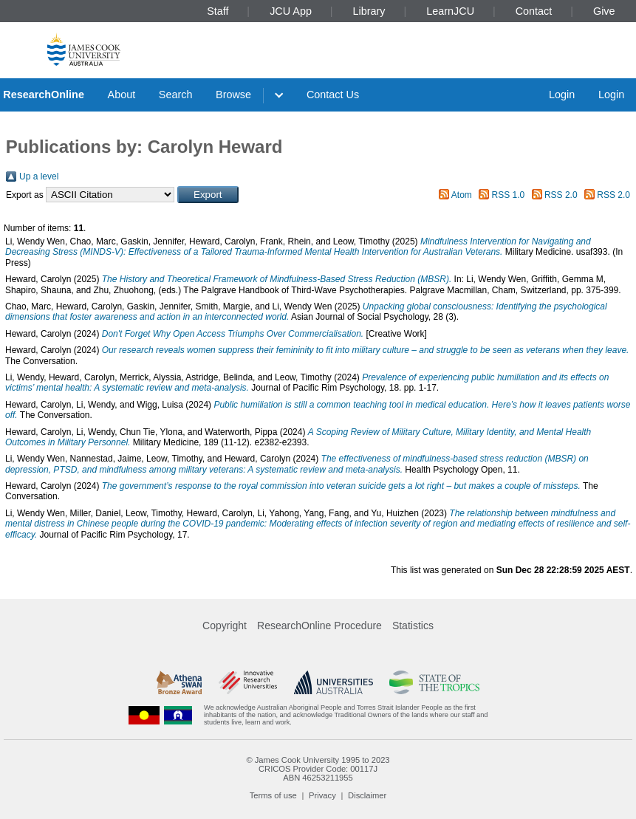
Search (176, 94)
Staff (217, 11)
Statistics (413, 625)
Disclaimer (367, 795)
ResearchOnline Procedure (319, 625)
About (122, 94)
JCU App (291, 11)
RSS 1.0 (508, 195)
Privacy (322, 795)
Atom (461, 195)
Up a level (38, 176)
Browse (233, 94)
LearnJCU (450, 11)
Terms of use (273, 795)
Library (369, 11)
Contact (534, 11)
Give (604, 11)
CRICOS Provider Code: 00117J (318, 768)
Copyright (224, 625)
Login (562, 94)
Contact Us (333, 94)
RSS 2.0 (561, 195)
